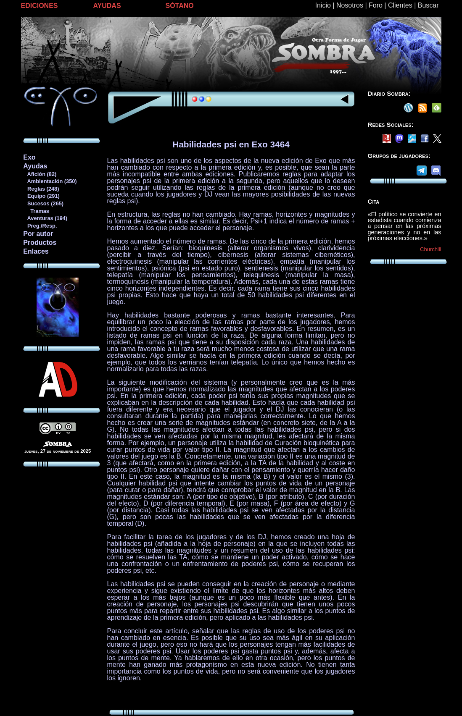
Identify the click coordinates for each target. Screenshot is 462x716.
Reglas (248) (41, 189)
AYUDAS (107, 5)
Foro (376, 5)
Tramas (36, 211)
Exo (29, 157)
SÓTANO (180, 5)
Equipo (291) (41, 196)
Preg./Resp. (40, 226)
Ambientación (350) (50, 181)
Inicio (323, 5)
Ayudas (35, 166)
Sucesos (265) (43, 203)
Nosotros (349, 5)
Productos (39, 242)
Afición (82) (39, 174)
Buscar (428, 5)
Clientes (400, 5)
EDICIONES (39, 5)
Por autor (38, 233)
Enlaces (35, 251)
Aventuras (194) (45, 218)
